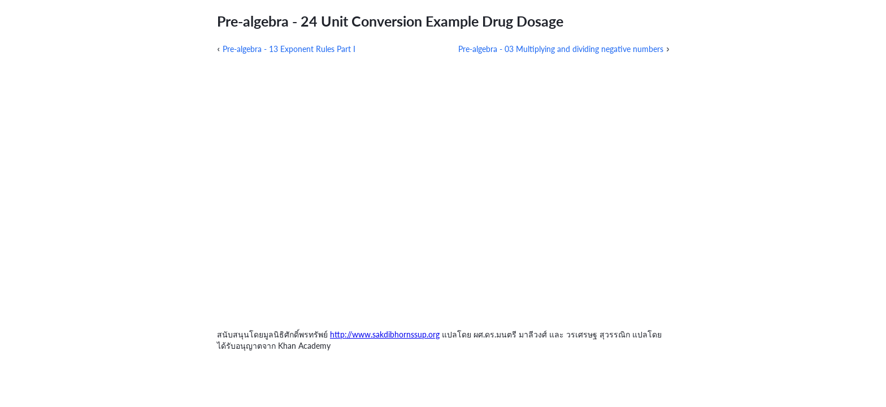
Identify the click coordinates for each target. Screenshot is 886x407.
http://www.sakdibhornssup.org (385, 334)
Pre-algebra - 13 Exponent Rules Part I (289, 49)
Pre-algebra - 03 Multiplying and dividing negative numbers (560, 49)
